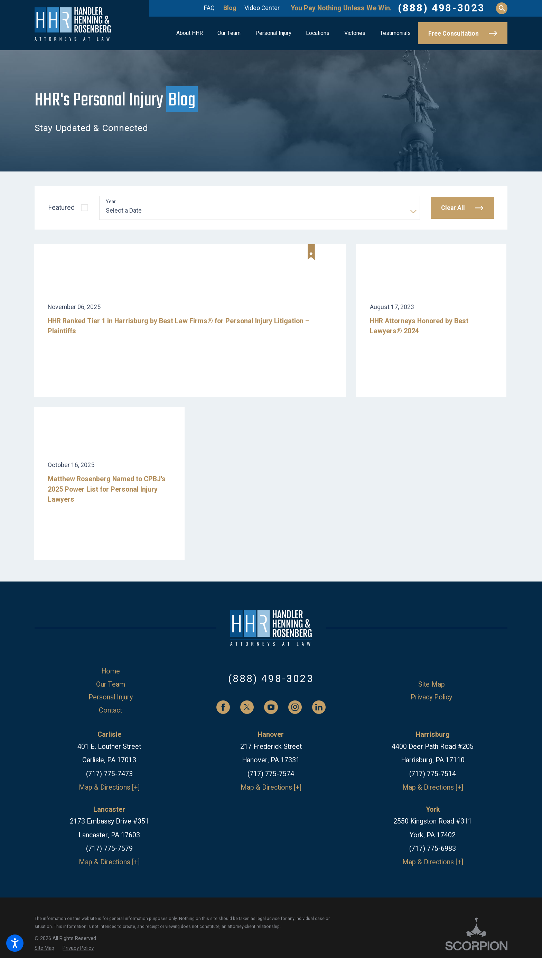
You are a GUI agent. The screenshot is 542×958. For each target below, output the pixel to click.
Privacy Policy (431, 697)
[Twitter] (247, 707)
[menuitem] (189, 33)
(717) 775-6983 (432, 849)
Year (111, 202)
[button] (15, 943)
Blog (229, 7)
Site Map (431, 684)
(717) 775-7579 (109, 849)
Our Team (110, 684)
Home (110, 671)
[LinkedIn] (319, 707)
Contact (110, 710)
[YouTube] (271, 707)
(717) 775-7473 (109, 774)
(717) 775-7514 (432, 774)
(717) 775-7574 (270, 774)
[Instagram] (295, 707)
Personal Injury (110, 697)
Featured (61, 208)
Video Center (262, 7)
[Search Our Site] (501, 8)
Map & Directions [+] (109, 787)
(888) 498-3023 (441, 8)
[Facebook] (223, 707)
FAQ (209, 7)
